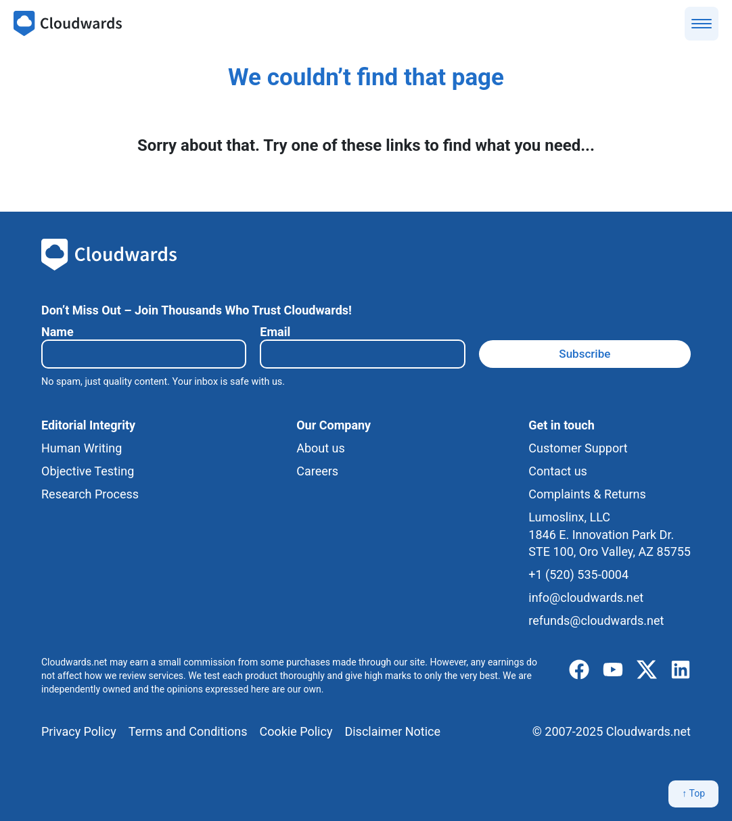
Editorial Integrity (88, 425)
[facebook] (579, 670)
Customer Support (577, 448)
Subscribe (584, 353)
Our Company (333, 425)
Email (275, 331)
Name (57, 331)
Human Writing (81, 448)
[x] (647, 670)
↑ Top (693, 793)
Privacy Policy (78, 731)
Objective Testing (87, 471)
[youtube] (613, 670)
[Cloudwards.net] (68, 24)
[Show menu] (701, 24)
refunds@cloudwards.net (596, 620)
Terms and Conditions (188, 731)
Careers (317, 471)
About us (320, 448)
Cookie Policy (295, 731)
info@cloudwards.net (585, 597)
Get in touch (561, 425)
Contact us (557, 471)
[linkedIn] (680, 670)
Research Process (90, 494)
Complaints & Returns (586, 494)
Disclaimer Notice (392, 731)
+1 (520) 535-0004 (578, 574)
